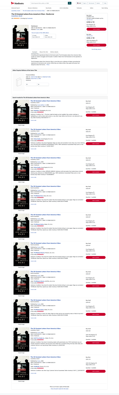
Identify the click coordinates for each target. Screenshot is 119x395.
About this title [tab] (44, 52)
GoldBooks (36, 366)
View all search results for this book (59, 388)
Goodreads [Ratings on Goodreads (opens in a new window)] (30, 18)
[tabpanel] (57, 59)
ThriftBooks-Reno (38, 195)
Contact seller (33, 120)
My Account (91, 3)
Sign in (84, 3)
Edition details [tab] (54, 52)
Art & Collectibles (64, 8)
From (37, 36)
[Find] (69, 3)
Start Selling (105, 8)
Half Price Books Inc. (39, 338)
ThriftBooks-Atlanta (39, 281)
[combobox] (49, 3)
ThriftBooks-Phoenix (39, 252)
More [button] (48, 64)
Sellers (91, 8)
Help (105, 3)
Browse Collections (32, 8)
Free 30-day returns (96, 49)
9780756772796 (46, 77)
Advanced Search (15, 8)
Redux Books (37, 139)
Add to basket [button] (96, 29)
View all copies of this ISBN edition (40, 32)
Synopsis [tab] (34, 52)
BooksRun (36, 110)
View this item (90, 19)
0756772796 (34, 77)
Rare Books (48, 8)
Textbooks (79, 8)
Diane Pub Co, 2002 (36, 78)
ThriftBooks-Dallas (39, 224)
